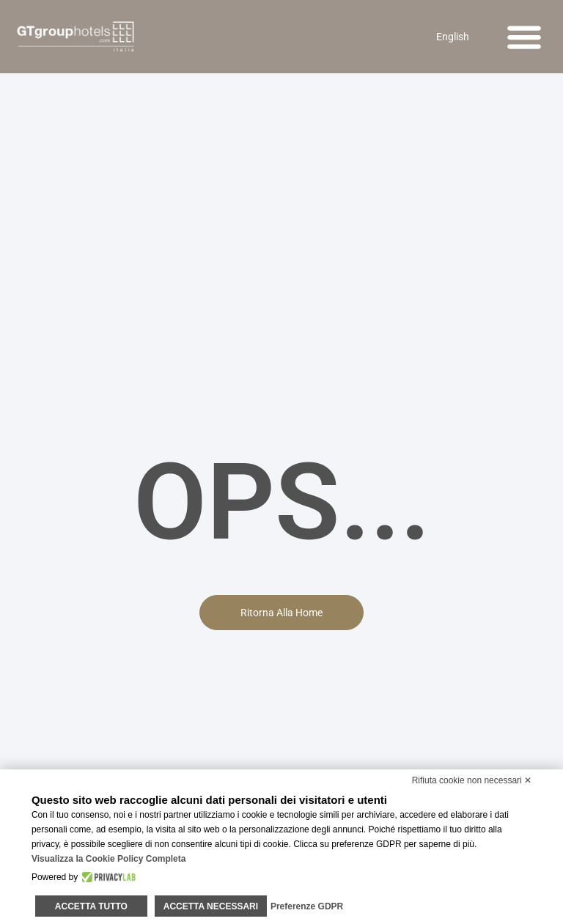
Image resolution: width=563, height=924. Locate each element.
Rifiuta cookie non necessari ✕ (471, 780)
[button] (524, 37)
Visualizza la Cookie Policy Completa (109, 859)
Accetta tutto (91, 906)
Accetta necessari (210, 906)
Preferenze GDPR (307, 906)
